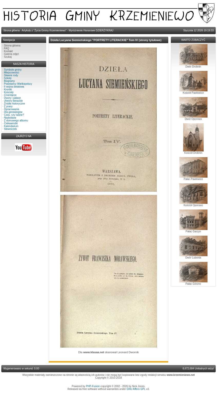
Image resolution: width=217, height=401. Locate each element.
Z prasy (8, 106)
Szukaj (8, 56)
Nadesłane (10, 117)
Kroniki (8, 89)
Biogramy (9, 81)
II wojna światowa (14, 86)
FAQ (6, 48)
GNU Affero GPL (136, 389)
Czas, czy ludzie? (14, 114)
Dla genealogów (13, 112)
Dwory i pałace (12, 98)
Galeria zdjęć (11, 54)
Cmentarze (10, 95)
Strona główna (12, 45)
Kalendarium (11, 126)
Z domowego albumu (16, 120)
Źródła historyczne (14, 103)
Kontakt (8, 51)
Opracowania (11, 109)
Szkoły (8, 78)
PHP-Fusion (93, 386)
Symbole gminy (13, 69)
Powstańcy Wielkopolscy (18, 83)
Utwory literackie (13, 100)
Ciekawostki (11, 123)
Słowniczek (10, 129)
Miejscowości (11, 72)
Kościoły (9, 92)
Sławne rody (11, 75)
